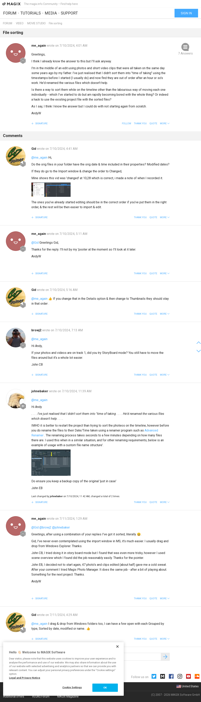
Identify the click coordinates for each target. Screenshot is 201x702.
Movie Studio (36, 23)
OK (105, 687)
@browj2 (45, 527)
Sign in (186, 13)
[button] (165, 123)
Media (51, 13)
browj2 (36, 330)
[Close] (117, 646)
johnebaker (40, 391)
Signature (41, 123)
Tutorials (30, 13)
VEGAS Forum (40, 696)
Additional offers (13, 696)
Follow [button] (126, 123)
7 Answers (185, 53)
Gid (34, 149)
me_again (39, 45)
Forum (9, 13)
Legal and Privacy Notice (24, 677)
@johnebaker (61, 527)
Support (69, 13)
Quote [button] (153, 123)
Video (20, 23)
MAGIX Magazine (68, 696)
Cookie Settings (72, 687)
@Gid (35, 242)
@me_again (39, 157)
